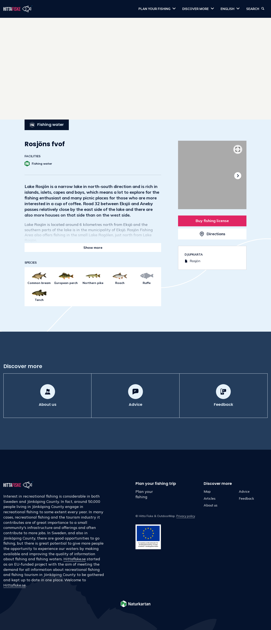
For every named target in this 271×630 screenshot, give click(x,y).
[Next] (237, 175)
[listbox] (212, 175)
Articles (210, 498)
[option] (212, 175)
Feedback (246, 498)
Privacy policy (185, 516)
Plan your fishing (144, 494)
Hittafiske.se (75, 558)
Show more (92, 247)
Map (207, 491)
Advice (244, 491)
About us (210, 505)
